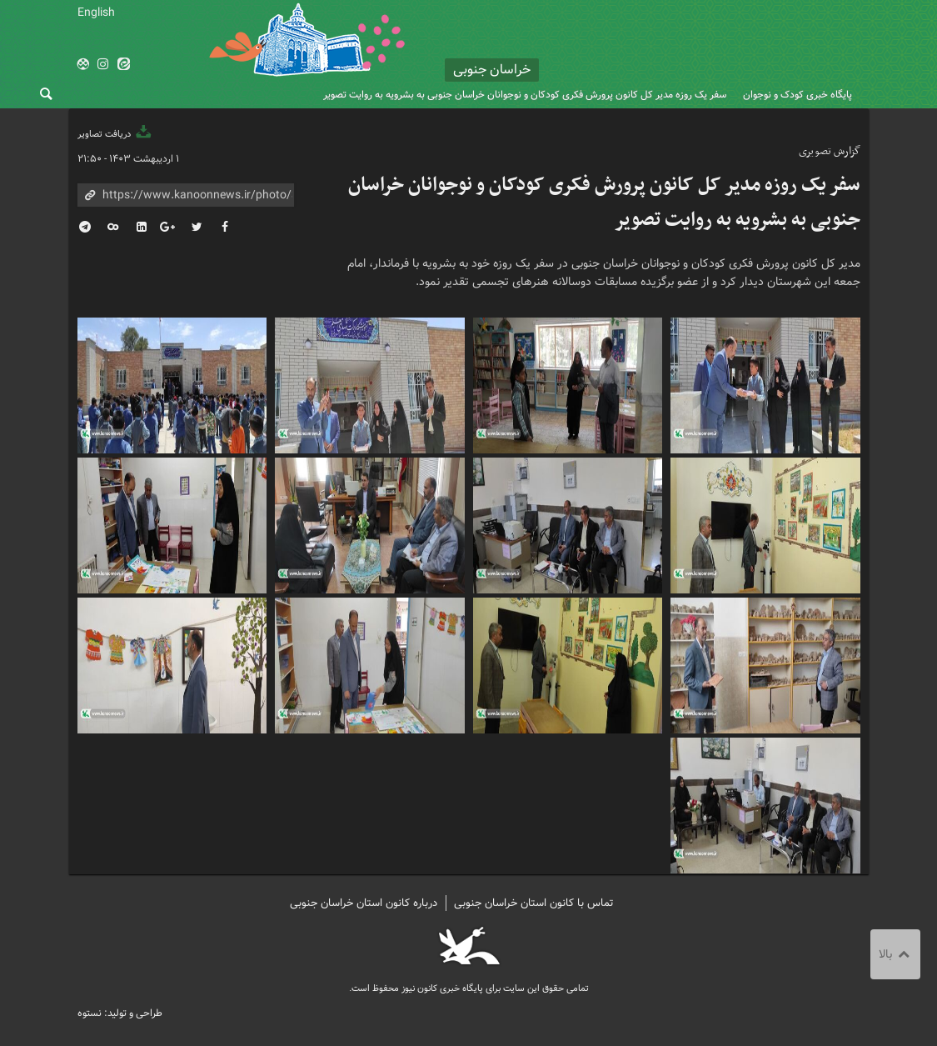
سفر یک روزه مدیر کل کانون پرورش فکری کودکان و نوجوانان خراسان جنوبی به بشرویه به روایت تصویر (524, 95)
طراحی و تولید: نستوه (119, 1013)
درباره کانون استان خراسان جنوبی (363, 903)
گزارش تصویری (829, 151)
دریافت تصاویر (115, 134)
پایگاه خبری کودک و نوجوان (797, 95)
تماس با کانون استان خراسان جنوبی (534, 903)
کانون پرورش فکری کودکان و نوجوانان (699, 50)
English (96, 12)
